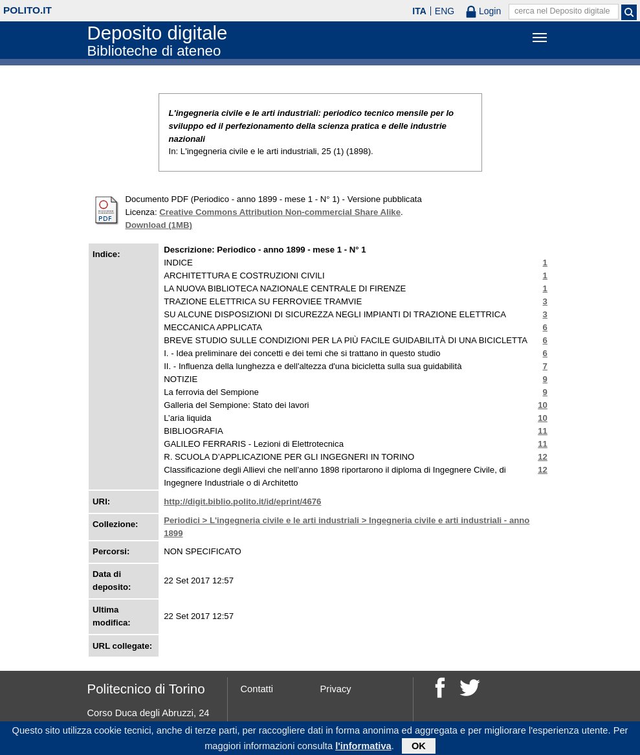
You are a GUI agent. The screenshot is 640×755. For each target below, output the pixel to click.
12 (542, 457)
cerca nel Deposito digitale (562, 11)
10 (542, 405)
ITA (419, 11)
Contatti (257, 689)
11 (542, 431)
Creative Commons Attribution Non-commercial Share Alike (280, 212)
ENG (444, 11)
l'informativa (363, 748)
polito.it (27, 10)
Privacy (335, 689)
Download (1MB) (159, 225)
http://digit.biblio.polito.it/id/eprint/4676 (242, 501)
